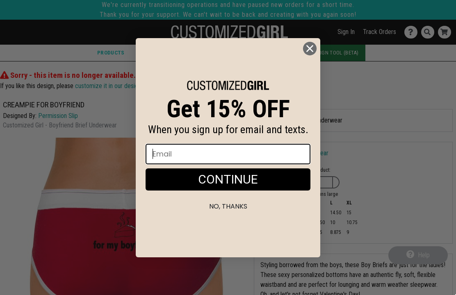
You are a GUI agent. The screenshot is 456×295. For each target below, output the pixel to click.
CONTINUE (228, 179)
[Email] (228, 154)
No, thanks (228, 206)
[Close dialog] (310, 48)
